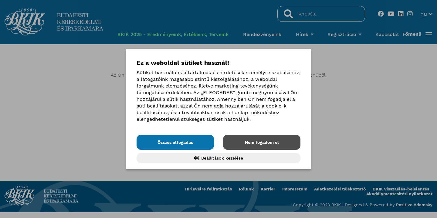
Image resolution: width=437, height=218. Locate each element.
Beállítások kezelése (218, 158)
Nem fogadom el (262, 142)
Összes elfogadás (175, 142)
